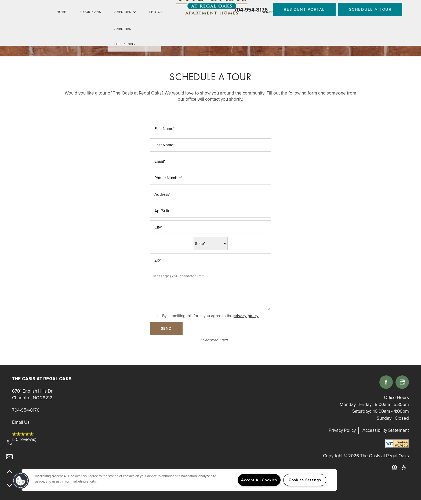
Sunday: (385, 418)
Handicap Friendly (404, 470)
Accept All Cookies (259, 480)
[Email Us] (9, 456)
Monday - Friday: (356, 404)
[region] (179, 480)
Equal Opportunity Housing (395, 470)
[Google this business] (402, 382)
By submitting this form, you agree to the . (210, 316)
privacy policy (246, 316)
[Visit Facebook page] (386, 382)
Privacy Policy (342, 430)
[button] (304, 9)
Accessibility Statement (385, 430)
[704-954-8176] (9, 442)
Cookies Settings (305, 480)
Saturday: (361, 411)
